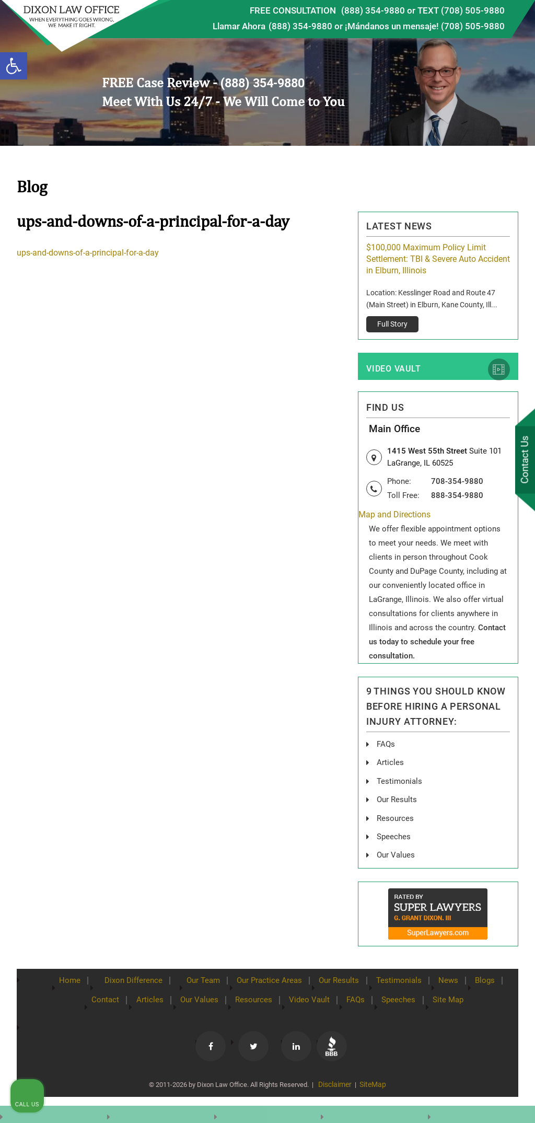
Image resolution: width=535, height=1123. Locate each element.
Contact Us (524, 460)
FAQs (386, 745)
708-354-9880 (457, 483)
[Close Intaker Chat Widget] (500, 789)
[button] (13, 65)
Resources (251, 999)
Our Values (193, 999)
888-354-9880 (457, 497)
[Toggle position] (478, 789)
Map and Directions (394, 517)
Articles (390, 764)
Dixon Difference (123, 980)
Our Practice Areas (269, 980)
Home (55, 980)
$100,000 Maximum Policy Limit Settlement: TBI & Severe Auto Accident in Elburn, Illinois (438, 258)
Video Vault (393, 370)
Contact (93, 999)
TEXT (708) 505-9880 (461, 10)
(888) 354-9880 (373, 10)
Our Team (198, 980)
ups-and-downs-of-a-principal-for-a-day (88, 253)
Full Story (392, 324)
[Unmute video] (350, 789)
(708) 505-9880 (473, 26)
